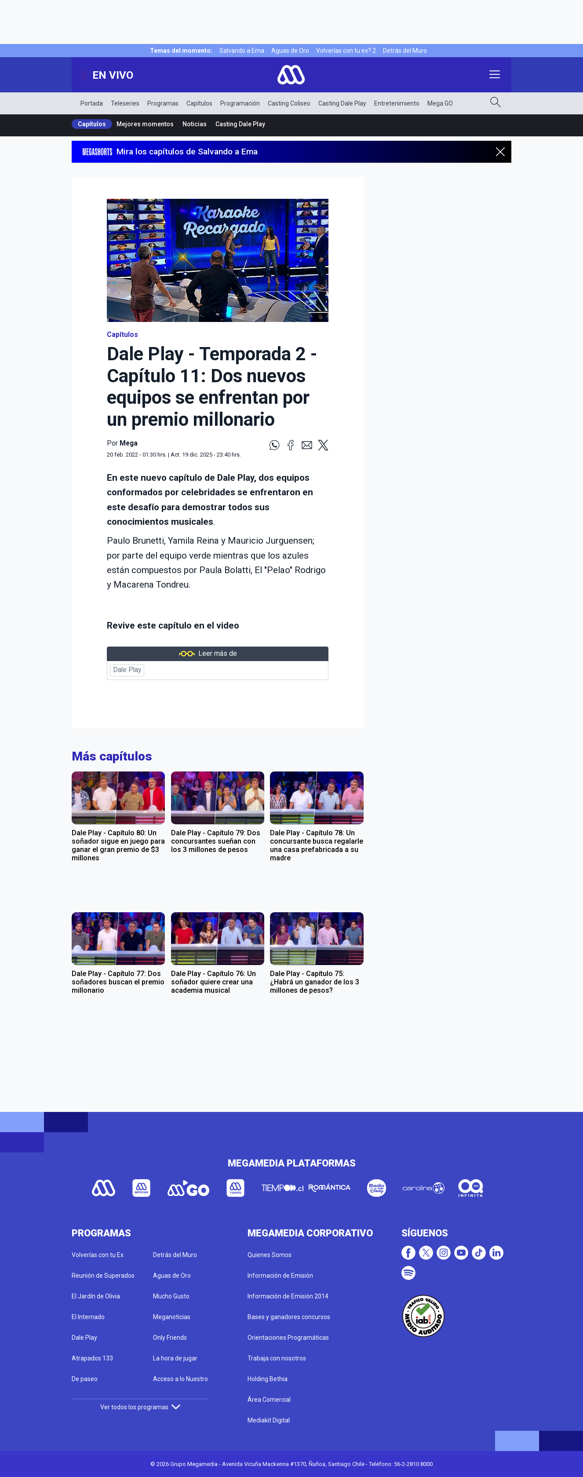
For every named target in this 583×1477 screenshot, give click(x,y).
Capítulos (199, 103)
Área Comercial (269, 1399)
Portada (91, 103)
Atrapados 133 (92, 1358)
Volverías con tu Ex (98, 1254)
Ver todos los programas (140, 1407)
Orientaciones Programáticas (288, 1337)
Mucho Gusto (171, 1296)
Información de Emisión (280, 1275)
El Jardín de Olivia (96, 1296)
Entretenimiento (396, 103)
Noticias (194, 124)
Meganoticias (171, 1316)
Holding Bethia (268, 1378)
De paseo (85, 1378)
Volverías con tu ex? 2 (346, 50)
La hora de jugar (175, 1358)
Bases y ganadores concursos (289, 1316)
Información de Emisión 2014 (288, 1296)
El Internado (88, 1316)
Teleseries (125, 103)
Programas (163, 103)
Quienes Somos (270, 1254)
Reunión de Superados (103, 1275)
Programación (240, 103)
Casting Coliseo (289, 103)
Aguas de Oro (290, 50)
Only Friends (170, 1337)
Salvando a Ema (241, 50)
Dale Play (127, 670)
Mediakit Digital (269, 1420)
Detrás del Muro (405, 50)
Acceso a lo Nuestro (180, 1378)
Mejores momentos (145, 124)
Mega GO (440, 103)
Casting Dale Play (342, 103)
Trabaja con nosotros (277, 1358)
